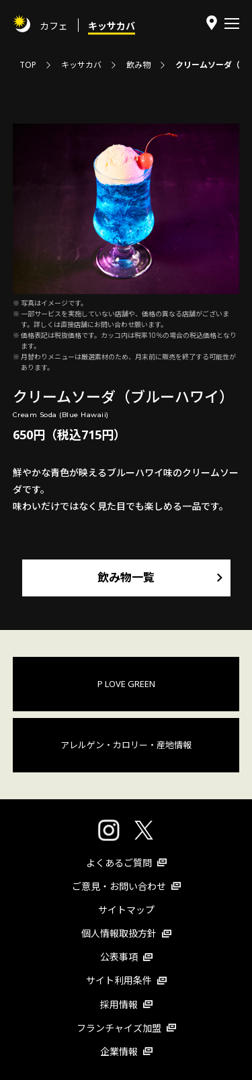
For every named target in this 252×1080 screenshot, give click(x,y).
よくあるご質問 (126, 862)
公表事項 (126, 956)
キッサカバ (111, 25)
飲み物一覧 (126, 577)
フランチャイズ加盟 (126, 1028)
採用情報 (126, 1004)
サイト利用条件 (126, 980)
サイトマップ (126, 909)
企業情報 (126, 1051)
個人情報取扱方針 (126, 933)
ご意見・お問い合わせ (126, 886)
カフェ (54, 25)
